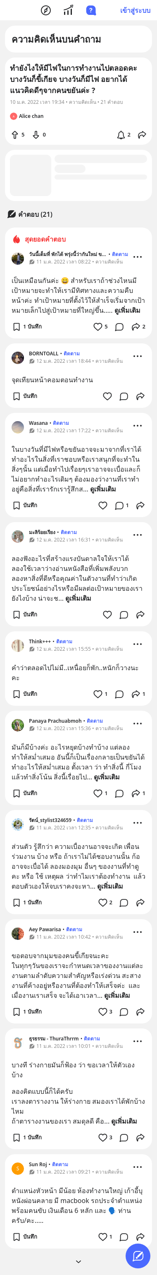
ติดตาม (120, 254)
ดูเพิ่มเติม (127, 310)
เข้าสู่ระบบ (135, 10)
